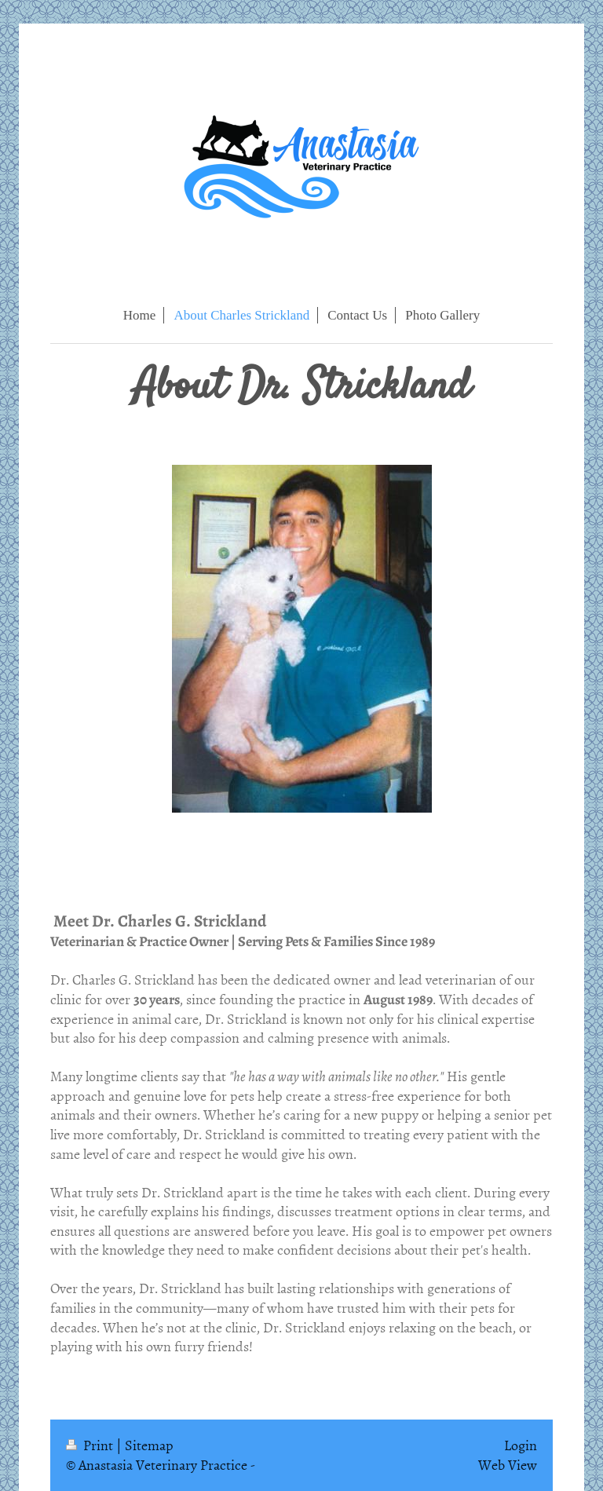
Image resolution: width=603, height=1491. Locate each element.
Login (520, 1445)
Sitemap (149, 1445)
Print (91, 1445)
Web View (507, 1464)
